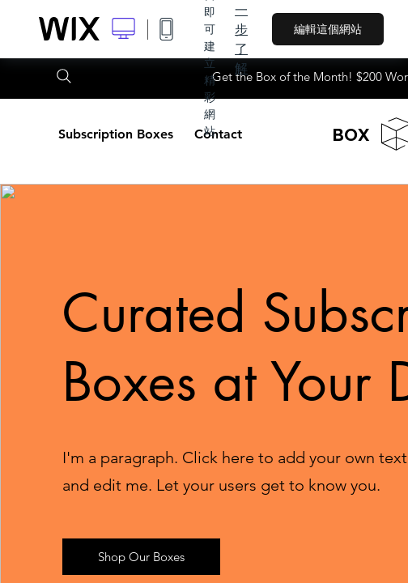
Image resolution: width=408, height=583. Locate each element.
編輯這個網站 (328, 29)
